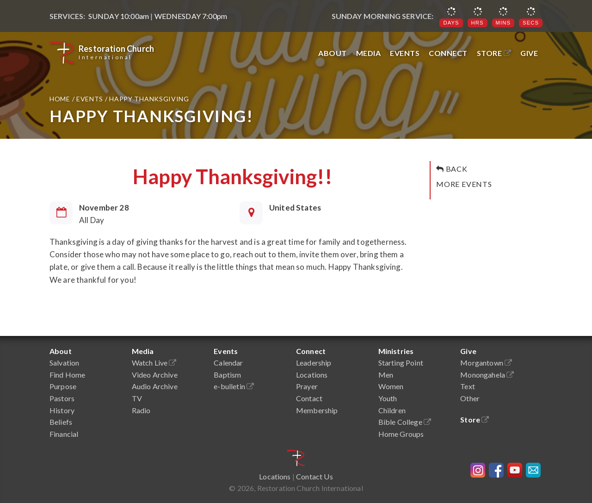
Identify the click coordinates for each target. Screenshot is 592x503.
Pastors (61, 398)
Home (60, 99)
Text (467, 386)
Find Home (67, 374)
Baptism (227, 374)
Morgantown (486, 362)
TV (137, 398)
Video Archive (155, 374)
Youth (387, 398)
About (332, 53)
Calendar (228, 362)
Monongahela (487, 374)
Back (452, 168)
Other (470, 398)
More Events (464, 184)
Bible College (404, 421)
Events (404, 53)
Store (494, 53)
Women (391, 386)
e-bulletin (234, 386)
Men (385, 374)
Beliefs (60, 421)
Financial (63, 433)
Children (392, 410)
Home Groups (401, 433)
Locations (311, 374)
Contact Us (314, 476)
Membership (317, 410)
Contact (309, 398)
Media (368, 53)
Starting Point (400, 362)
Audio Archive (155, 386)
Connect (448, 53)
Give (529, 53)
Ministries (396, 351)
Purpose (62, 386)
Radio (141, 410)
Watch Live (154, 362)
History (61, 410)
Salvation (64, 362)
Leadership (314, 362)
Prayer (307, 386)
